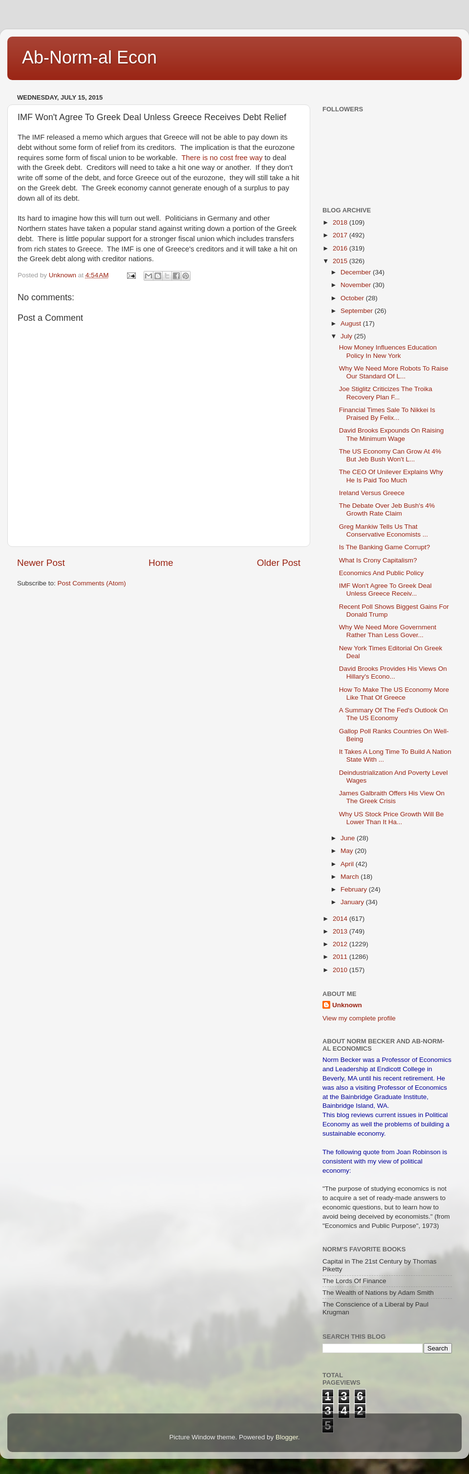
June (349, 838)
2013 (341, 931)
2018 (341, 222)
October (353, 298)
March (351, 876)
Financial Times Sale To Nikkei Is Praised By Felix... (387, 413)
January (353, 902)
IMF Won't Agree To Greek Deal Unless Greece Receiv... (385, 589)
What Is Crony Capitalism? (378, 560)
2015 (341, 261)
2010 (341, 970)
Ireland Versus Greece (372, 493)
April (348, 864)
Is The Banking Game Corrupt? (384, 547)
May (348, 850)
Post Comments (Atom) (92, 583)
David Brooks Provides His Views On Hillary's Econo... (393, 672)
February (355, 889)
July (347, 336)
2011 (341, 956)
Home (161, 563)
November (357, 285)
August (352, 323)
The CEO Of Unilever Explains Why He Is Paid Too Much (391, 475)
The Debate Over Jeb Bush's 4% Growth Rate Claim (387, 509)
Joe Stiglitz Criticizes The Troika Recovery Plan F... (385, 392)
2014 (341, 918)
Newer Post (41, 563)
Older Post (278, 563)
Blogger (287, 1437)
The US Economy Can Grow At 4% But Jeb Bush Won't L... (390, 455)
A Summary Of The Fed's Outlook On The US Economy (393, 714)
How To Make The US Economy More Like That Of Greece (394, 693)
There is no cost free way (221, 158)
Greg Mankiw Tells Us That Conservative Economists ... (383, 530)
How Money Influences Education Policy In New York (388, 351)
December (357, 272)
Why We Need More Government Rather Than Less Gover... (387, 631)
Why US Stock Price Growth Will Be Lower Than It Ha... (391, 818)
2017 (341, 235)
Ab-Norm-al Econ (89, 57)
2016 (341, 248)
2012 (341, 944)
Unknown (347, 1005)
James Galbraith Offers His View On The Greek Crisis (392, 797)
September (358, 310)
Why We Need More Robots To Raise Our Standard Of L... (393, 372)
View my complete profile (359, 1018)
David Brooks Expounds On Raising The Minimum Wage (391, 434)
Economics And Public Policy (381, 573)
